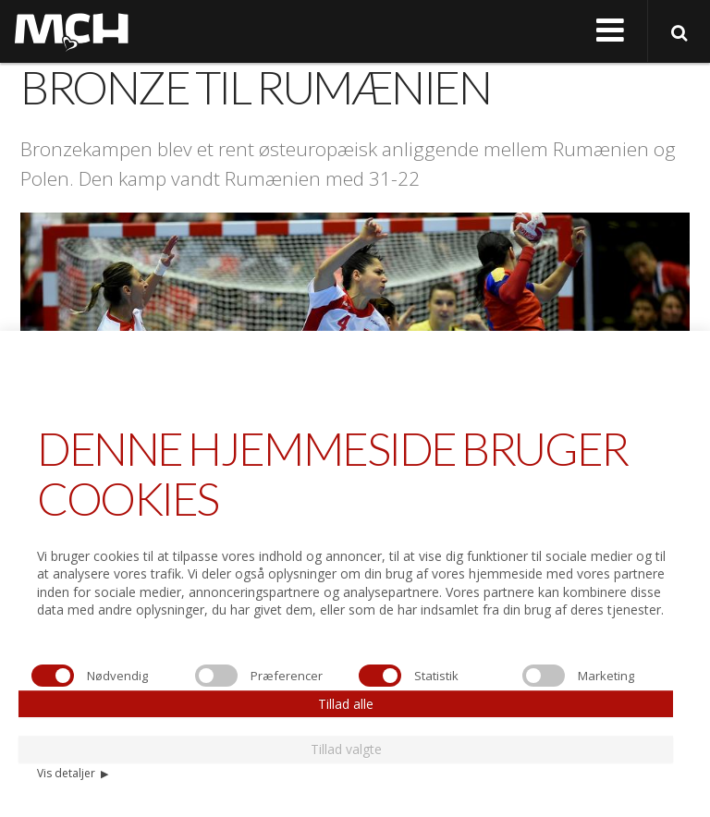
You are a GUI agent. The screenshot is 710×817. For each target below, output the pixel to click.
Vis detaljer (72, 773)
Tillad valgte (346, 749)
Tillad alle (345, 704)
